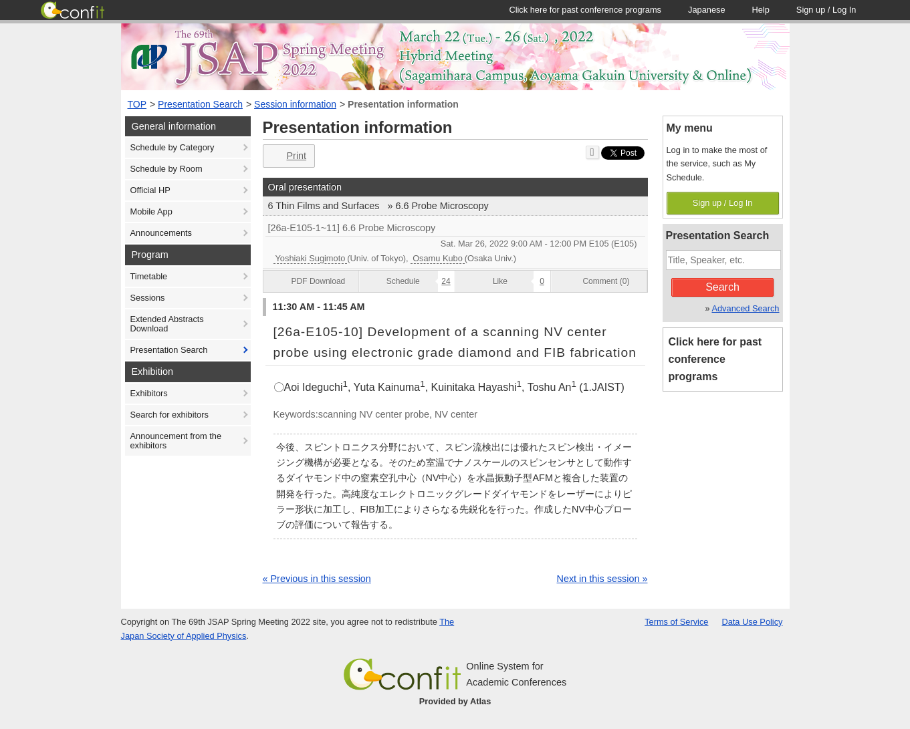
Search (722, 287)
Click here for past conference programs (715, 359)
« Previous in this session (317, 578)
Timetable (149, 276)
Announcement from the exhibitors (176, 440)
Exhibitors (149, 393)
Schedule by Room (166, 169)
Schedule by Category (172, 147)
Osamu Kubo (438, 258)
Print (288, 156)
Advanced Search (745, 308)
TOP (137, 104)
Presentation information (403, 104)
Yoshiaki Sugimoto (310, 258)
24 (445, 281)
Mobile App (151, 211)
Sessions (147, 298)
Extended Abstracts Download (167, 323)
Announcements (161, 233)
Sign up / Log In (723, 203)
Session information (295, 104)
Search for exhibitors (169, 415)
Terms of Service (676, 622)
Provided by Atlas (455, 701)
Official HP (150, 190)
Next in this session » (602, 578)
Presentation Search (200, 104)
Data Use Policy (751, 622)
